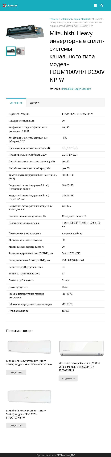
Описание (16, 102)
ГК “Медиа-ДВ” (66, 455)
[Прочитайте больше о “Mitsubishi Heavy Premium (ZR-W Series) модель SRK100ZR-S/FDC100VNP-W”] (16, 425)
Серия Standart (83, 88)
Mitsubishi (67, 88)
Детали (34, 102)
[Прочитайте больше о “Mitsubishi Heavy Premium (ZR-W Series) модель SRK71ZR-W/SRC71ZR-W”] (16, 372)
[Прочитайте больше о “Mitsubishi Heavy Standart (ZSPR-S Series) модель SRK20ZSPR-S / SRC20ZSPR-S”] (68, 378)
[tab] (16, 102)
